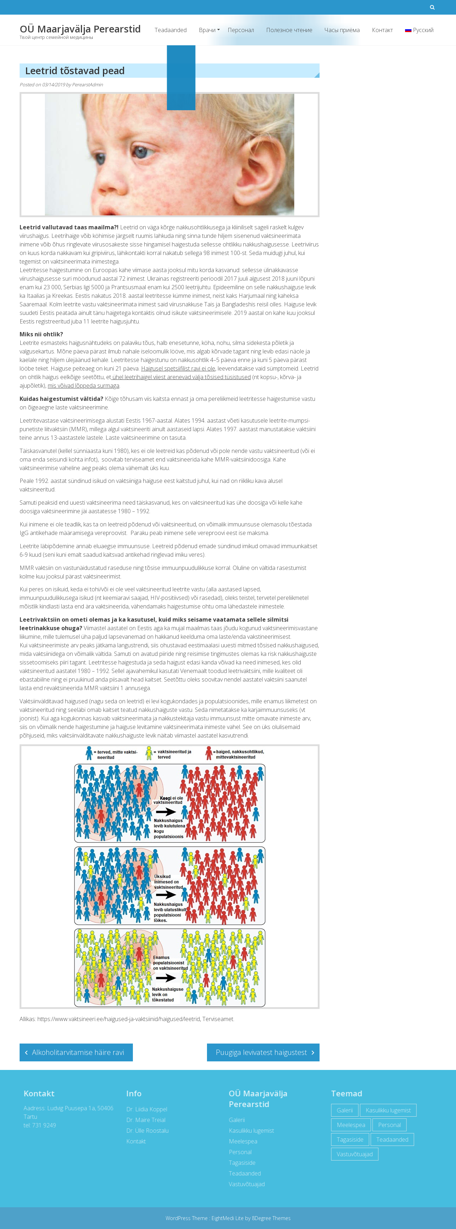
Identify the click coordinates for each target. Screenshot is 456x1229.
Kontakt (134, 1141)
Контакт (382, 30)
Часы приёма (342, 30)
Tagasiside (240, 1163)
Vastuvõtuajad (245, 1184)
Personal (238, 1152)
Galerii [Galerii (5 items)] (343, 1110)
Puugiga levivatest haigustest (261, 1052)
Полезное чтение (289, 30)
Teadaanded (171, 30)
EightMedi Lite (228, 1218)
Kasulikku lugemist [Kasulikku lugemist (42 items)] (386, 1110)
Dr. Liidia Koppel (144, 1109)
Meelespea (241, 1141)
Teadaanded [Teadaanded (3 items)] (391, 1139)
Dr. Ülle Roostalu (145, 1130)
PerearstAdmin (87, 84)
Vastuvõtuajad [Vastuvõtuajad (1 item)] (353, 1154)
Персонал (241, 30)
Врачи (207, 30)
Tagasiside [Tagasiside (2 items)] (348, 1139)
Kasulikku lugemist (249, 1130)
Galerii (235, 1120)
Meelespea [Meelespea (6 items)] (349, 1125)
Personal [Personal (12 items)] (388, 1125)
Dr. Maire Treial (144, 1120)
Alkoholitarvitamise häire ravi (78, 1052)
